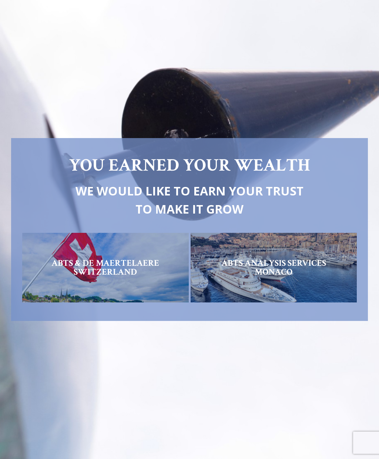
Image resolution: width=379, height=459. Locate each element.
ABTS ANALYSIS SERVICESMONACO (273, 267)
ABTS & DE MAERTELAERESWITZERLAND (105, 267)
